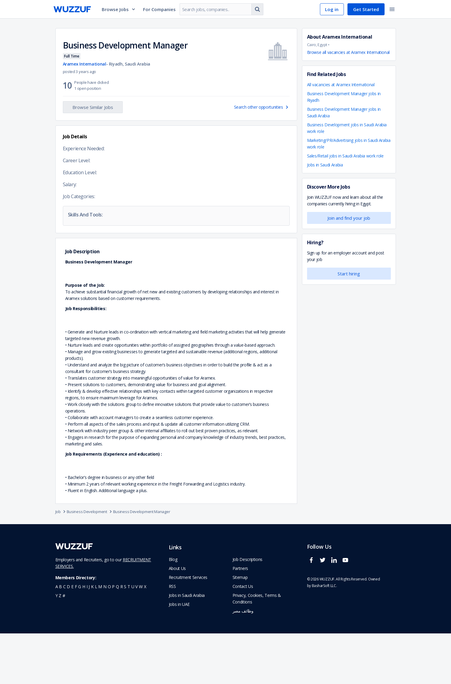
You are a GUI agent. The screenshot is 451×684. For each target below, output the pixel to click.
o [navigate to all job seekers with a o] (109, 637)
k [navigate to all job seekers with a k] (92, 637)
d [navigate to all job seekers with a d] (68, 637)
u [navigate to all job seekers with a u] (132, 637)
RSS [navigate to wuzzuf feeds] (172, 637)
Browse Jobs (119, 9)
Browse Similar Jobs (92, 107)
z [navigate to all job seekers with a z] (60, 646)
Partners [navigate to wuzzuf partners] (240, 619)
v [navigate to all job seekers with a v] (136, 637)
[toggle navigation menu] (392, 9)
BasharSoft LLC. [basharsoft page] (324, 636)
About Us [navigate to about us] (177, 619)
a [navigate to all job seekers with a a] (56, 637)
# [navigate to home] (64, 646)
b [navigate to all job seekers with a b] (60, 637)
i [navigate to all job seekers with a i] (87, 637)
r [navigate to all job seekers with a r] (121, 637)
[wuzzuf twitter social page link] (324, 613)
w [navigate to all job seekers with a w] (141, 637)
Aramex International (84, 64)
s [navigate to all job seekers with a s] (125, 637)
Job (61, 562)
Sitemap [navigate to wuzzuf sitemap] (240, 628)
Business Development (90, 562)
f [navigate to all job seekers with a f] (76, 637)
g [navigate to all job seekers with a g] (79, 637)
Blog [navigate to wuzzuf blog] (173, 610)
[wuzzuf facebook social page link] (312, 613)
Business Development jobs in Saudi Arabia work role (347, 128)
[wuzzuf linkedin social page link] (335, 613)
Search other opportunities (262, 107)
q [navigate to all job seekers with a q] (117, 637)
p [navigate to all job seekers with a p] (113, 637)
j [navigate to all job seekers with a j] (89, 637)
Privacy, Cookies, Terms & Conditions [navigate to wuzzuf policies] (257, 649)
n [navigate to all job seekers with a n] (105, 637)
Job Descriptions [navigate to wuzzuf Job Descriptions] (247, 610)
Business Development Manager (141, 562)
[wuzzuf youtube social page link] (347, 613)
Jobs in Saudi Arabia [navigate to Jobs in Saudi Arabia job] (187, 646)
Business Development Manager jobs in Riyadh (344, 97)
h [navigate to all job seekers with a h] (83, 637)
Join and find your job (348, 218)
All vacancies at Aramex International (341, 84)
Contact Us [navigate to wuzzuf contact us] (243, 637)
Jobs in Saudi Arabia (325, 165)
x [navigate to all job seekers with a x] (145, 637)
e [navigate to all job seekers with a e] (72, 637)
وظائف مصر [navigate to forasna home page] (243, 661)
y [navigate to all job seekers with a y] (56, 646)
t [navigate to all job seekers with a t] (128, 637)
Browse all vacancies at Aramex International (348, 52)
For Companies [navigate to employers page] (159, 9)
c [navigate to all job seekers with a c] (64, 637)
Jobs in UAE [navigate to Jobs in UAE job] (179, 655)
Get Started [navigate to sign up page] (366, 9)
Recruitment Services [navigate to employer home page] (188, 628)
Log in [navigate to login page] (331, 9)
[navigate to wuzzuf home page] (72, 9)
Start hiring (349, 274)
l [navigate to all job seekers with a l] (96, 637)
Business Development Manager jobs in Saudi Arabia (344, 112)
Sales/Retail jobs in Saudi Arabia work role (345, 156)
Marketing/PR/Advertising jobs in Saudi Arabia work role (349, 143)
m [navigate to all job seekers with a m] (100, 637)
